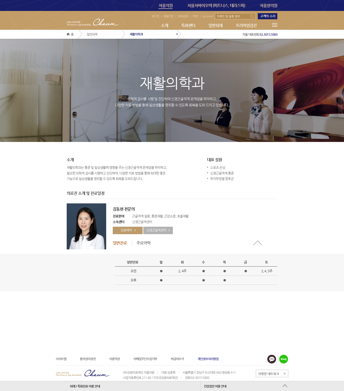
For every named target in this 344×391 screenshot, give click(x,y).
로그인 (155, 16)
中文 (195, 16)
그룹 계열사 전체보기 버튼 (274, 373)
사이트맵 (61, 359)
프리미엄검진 (246, 25)
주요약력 (143, 243)
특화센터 (188, 25)
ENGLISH (183, 16)
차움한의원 (268, 5)
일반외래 (215, 25)
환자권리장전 (88, 359)
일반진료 (120, 243)
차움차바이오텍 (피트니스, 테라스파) (216, 5)
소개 (164, 25)
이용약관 (114, 359)
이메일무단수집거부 (145, 359)
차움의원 (166, 6)
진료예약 (126, 230)
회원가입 (168, 16)
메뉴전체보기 (274, 25)
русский (208, 16)
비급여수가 (177, 359)
